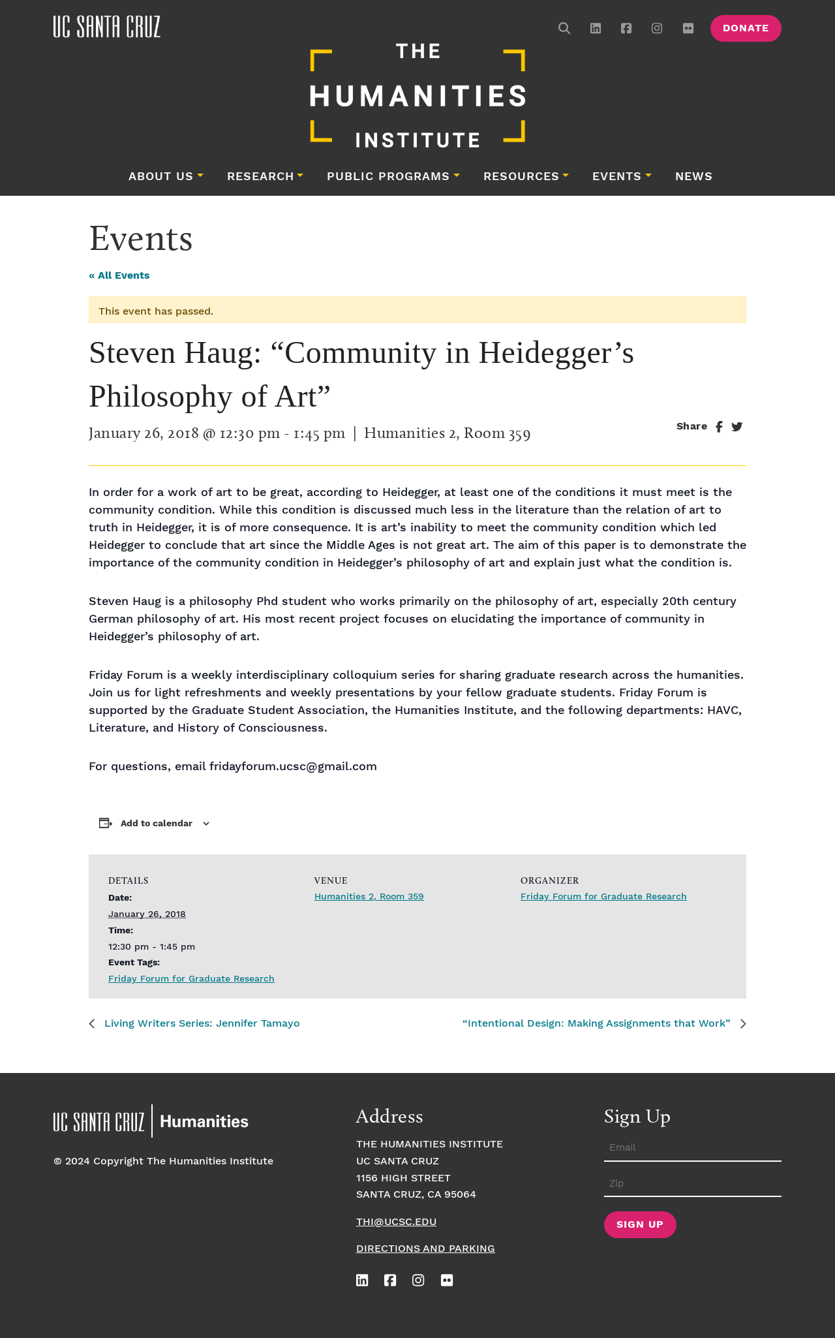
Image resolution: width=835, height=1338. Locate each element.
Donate (746, 28)
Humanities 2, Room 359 (369, 897)
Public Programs (388, 177)
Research (260, 177)
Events (617, 177)
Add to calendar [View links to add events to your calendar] (156, 824)
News (694, 177)
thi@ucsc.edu (396, 1222)
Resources (521, 177)
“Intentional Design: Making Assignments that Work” (598, 1024)
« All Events (119, 276)
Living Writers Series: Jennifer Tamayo (200, 1024)
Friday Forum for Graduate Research (191, 979)
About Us (161, 177)
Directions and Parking (425, 1249)
